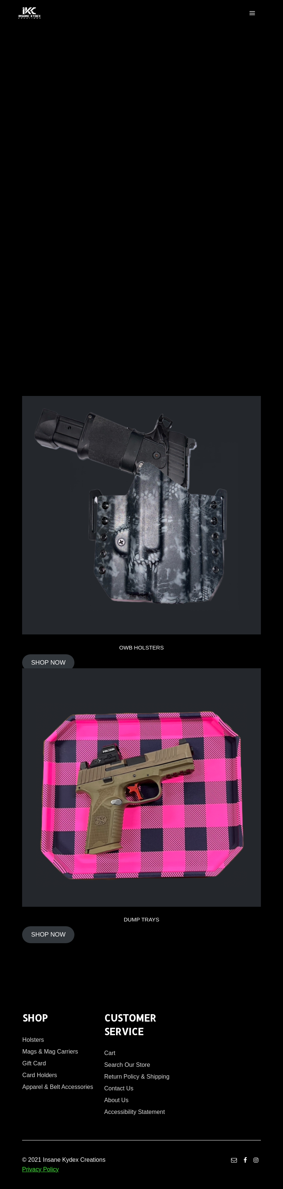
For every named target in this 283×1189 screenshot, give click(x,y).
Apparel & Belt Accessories (57, 1087)
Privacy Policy (40, 1169)
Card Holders (39, 1075)
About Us (116, 1100)
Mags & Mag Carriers (50, 1051)
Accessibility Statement (134, 1112)
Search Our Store (127, 1065)
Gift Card (34, 1063)
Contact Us (118, 1088)
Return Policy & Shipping (137, 1076)
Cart (109, 1053)
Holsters (33, 1040)
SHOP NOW (48, 662)
